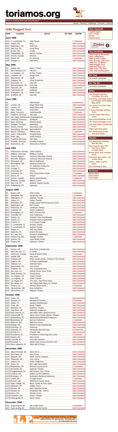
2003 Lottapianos (96, 57)
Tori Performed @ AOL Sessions (98, 132)
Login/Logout (94, 32)
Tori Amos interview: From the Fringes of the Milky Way (100, 101)
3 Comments (77, 366)
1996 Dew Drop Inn (97, 67)
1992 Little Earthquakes (99, 71)
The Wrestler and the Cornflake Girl (98, 95)
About (109, 23)
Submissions (94, 38)
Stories (83, 23)
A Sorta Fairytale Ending (99, 110)
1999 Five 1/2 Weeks (97, 63)
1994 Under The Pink (98, 69)
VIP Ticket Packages (97, 122)
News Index (94, 174)
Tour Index (93, 178)
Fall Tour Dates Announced (100, 124)
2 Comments (77, 102)
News (75, 23)
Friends (101, 23)
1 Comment (77, 41)
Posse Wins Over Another (100, 153)
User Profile (94, 34)
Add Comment (78, 44)
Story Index (94, 176)
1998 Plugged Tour (97, 65)
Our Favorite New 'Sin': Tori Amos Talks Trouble (99, 148)
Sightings (92, 23)
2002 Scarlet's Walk (97, 59)
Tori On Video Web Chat (99, 115)
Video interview (95, 129)
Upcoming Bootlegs (97, 119)
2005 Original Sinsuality (99, 54)
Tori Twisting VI (95, 166)
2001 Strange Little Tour (99, 61)
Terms (91, 36)
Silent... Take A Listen (98, 162)
